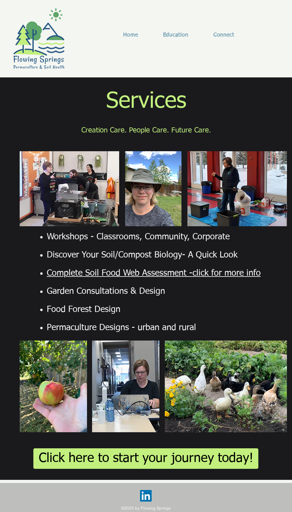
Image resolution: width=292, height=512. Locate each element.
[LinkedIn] (146, 496)
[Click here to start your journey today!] (145, 458)
